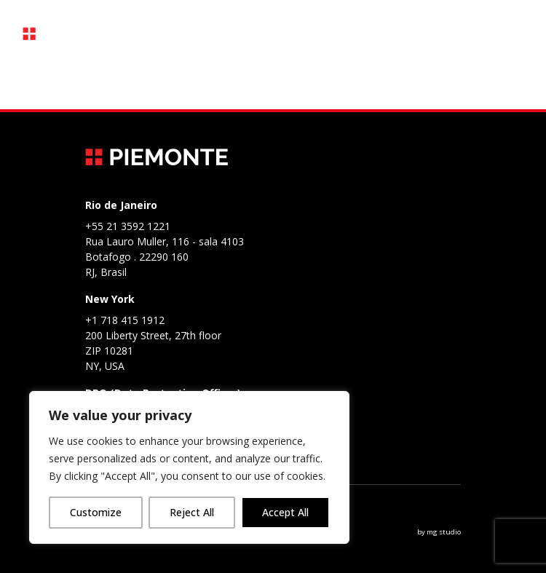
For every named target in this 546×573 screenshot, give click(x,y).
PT (390, 34)
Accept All (285, 512)
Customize (96, 512)
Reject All (192, 512)
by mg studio (439, 532)
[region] (189, 467)
